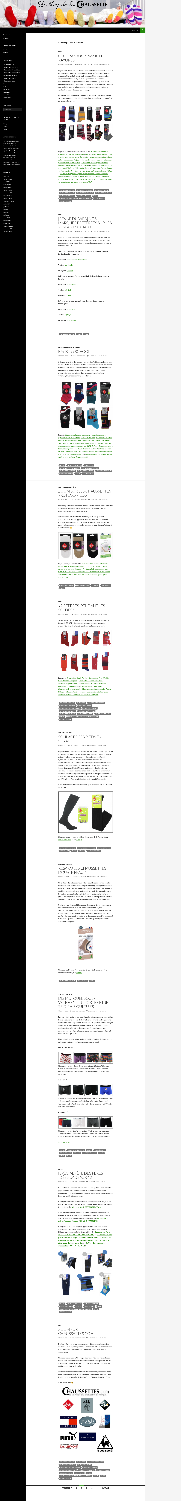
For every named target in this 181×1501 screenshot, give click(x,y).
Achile (5, 126)
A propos (135, 30)
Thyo (86, 334)
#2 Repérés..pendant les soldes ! (81, 607)
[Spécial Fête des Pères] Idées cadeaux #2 (81, 1175)
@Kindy (68, 290)
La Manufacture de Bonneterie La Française (75, 198)
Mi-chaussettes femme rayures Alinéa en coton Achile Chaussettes (84, 173)
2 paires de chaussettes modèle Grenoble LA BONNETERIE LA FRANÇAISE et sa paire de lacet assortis (85, 1240)
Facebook (6, 50)
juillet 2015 (6, 207)
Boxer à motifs (100, 1150)
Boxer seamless (65, 1153)
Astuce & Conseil (65, 733)
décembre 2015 (8, 193)
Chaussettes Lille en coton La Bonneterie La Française (87, 692)
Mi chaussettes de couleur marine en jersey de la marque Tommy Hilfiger (85, 171)
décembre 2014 (8, 226)
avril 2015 (6, 215)
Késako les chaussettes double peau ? (82, 870)
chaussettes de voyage (86, 848)
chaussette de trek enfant (69, 468)
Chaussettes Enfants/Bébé (69, 347)
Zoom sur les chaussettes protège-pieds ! (84, 493)
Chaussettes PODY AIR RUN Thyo (86, 1207)
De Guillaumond (66, 1473)
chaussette (89, 465)
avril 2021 (6, 176)
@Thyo (68, 315)
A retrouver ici (64, 1142)
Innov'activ (106, 585)
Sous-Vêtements (65, 994)
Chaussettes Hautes (9, 78)
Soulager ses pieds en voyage (80, 738)
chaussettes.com (84, 195)
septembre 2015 (8, 201)
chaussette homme (67, 193)
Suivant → (106, 1488)
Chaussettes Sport (9, 81)
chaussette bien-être (67, 848)
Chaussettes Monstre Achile (69, 689)
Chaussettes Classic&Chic (11, 70)
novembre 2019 (8, 187)
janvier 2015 (7, 223)
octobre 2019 (7, 190)
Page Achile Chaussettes (77, 259)
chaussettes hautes (67, 195)
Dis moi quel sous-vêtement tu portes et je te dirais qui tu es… (83, 1002)
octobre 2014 (7, 231)
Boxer (89, 1150)
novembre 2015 (8, 196)
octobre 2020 (7, 179)
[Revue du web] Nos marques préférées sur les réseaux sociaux (85, 222)
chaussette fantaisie (84, 190)
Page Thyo (71, 309)
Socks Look (6, 92)
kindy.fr (79, 840)
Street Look (7, 97)
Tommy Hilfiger (65, 201)
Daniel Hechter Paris (103, 714)
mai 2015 (6, 212)
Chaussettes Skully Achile (76, 678)
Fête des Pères (89, 1306)
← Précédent (66, 1488)
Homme (102, 1153)
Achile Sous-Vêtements (76, 1150)
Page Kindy (71, 284)
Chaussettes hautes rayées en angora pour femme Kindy (78, 176)
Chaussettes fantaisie (10, 75)
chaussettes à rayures (85, 193)
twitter (5, 53)
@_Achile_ (69, 265)
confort (95, 585)
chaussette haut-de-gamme (70, 708)
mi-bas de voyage (94, 850)
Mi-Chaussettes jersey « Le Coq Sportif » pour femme (92, 168)
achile (62, 465)
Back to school (74, 351)
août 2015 (6, 204)
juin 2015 (6, 209)
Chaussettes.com (82, 64)
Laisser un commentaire (101, 64)
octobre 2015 (7, 198)
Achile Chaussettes (67, 190)
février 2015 (7, 220)
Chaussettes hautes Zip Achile (91, 681)
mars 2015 (6, 218)
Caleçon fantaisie (90, 1153)
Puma (69, 1155)
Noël (4, 86)
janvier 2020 (7, 184)
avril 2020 (6, 182)
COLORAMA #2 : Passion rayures (80, 58)
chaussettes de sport (68, 1470)
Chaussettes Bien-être (67, 487)
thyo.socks (71, 320)
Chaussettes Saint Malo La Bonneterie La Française (78, 694)
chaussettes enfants (103, 193)
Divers (60, 52)
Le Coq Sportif (99, 198)
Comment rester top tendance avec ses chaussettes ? (9, 158)
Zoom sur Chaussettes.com (76, 1331)
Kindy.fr (79, 972)
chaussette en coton (90, 468)
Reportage (6, 89)
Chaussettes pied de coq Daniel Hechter (74, 683)
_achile (70, 270)
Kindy (95, 195)
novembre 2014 (8, 229)
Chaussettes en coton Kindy (91, 686)
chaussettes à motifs (86, 471)
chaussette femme (101, 190)
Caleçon (77, 1153)
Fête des (78, 1306)
